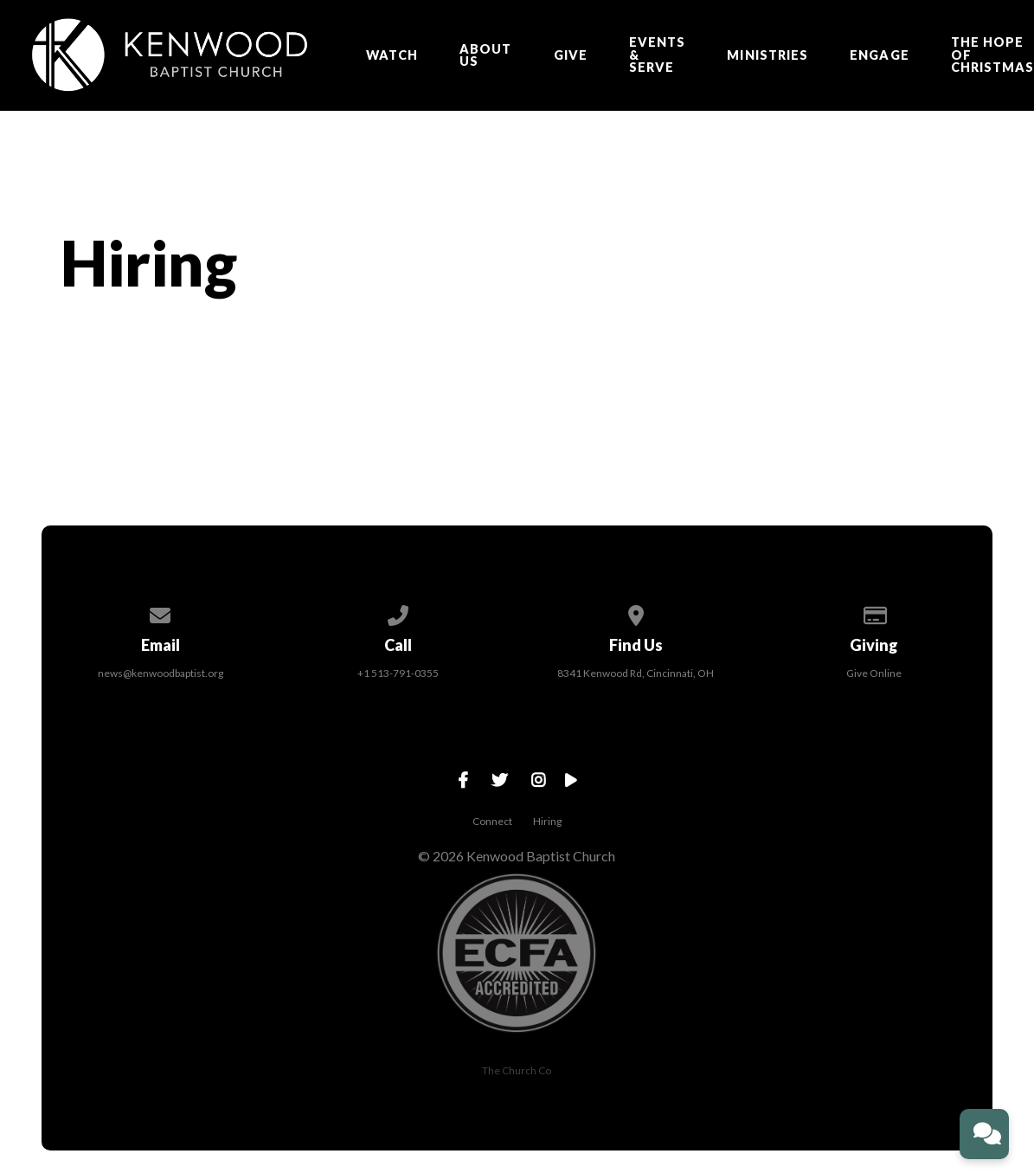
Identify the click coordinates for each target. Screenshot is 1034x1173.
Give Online (874, 673)
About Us (485, 55)
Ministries (767, 55)
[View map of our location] (636, 612)
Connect (492, 821)
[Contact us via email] (160, 612)
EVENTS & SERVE (657, 55)
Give (571, 55)
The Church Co (516, 1070)
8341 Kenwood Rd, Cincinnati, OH (635, 673)
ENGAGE (879, 55)
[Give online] (874, 612)
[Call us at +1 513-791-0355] (398, 612)
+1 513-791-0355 (398, 673)
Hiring (547, 821)
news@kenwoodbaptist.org (160, 673)
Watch (392, 55)
